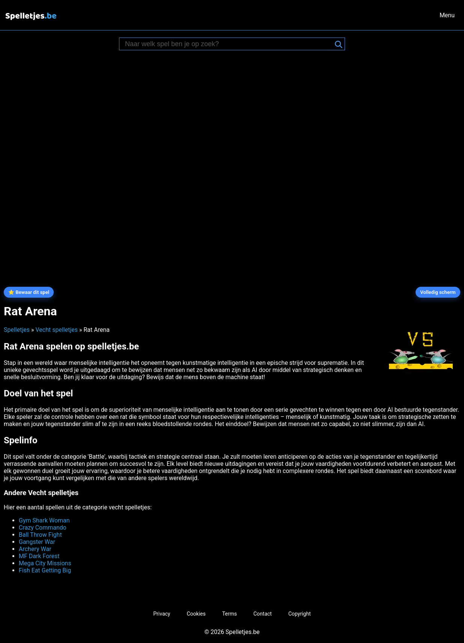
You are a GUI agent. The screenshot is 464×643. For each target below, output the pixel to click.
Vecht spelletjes (56, 329)
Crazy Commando (42, 527)
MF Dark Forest (39, 556)
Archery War (35, 549)
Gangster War (37, 541)
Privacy (161, 614)
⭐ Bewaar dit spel (28, 292)
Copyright (299, 614)
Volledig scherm (437, 292)
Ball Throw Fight (40, 534)
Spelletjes (17, 329)
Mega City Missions (45, 563)
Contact (262, 614)
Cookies (196, 614)
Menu (447, 15)
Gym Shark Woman (44, 520)
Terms (229, 614)
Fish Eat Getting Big (45, 570)
